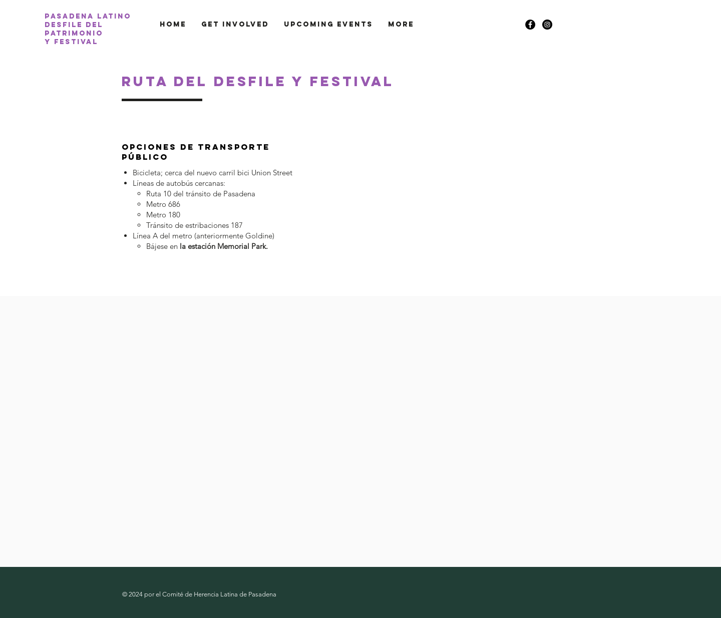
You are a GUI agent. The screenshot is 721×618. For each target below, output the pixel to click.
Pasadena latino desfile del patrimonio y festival (88, 29)
